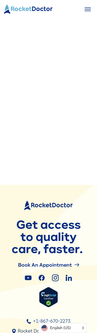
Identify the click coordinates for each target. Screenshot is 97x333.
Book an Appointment (48, 265)
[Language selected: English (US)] (63, 328)
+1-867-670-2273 (48, 321)
